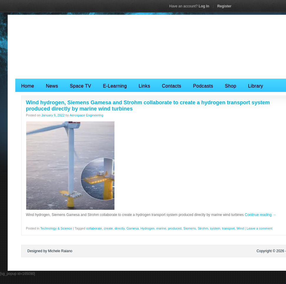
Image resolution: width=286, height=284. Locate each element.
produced (175, 228)
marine (161, 228)
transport (228, 228)
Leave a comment (259, 228)
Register (224, 6)
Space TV (80, 85)
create (108, 228)
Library (255, 85)
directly (120, 228)
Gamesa (133, 228)
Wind (240, 228)
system (215, 228)
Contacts (171, 85)
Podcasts (203, 85)
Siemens (189, 228)
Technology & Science (56, 228)
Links (144, 85)
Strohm (203, 228)
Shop (230, 85)
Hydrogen (147, 228)
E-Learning (115, 85)
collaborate (94, 228)
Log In (189, 6)
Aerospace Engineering (86, 115)
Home (27, 85)
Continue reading (260, 215)
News (52, 85)
